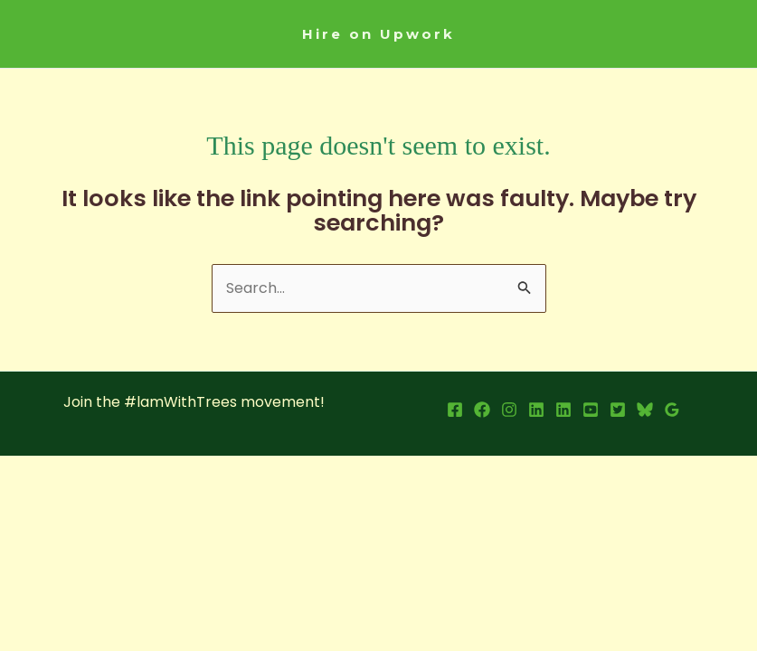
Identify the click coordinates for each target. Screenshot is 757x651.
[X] (618, 409)
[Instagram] (509, 409)
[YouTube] (590, 409)
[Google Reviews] (672, 409)
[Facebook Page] (482, 409)
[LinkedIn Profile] (536, 409)
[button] (378, 34)
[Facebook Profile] (455, 409)
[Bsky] (645, 409)
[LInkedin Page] (563, 409)
